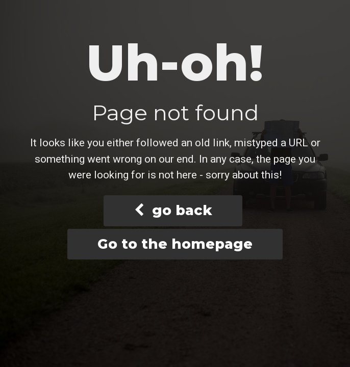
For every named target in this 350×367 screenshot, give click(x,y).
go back (173, 210)
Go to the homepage (175, 243)
